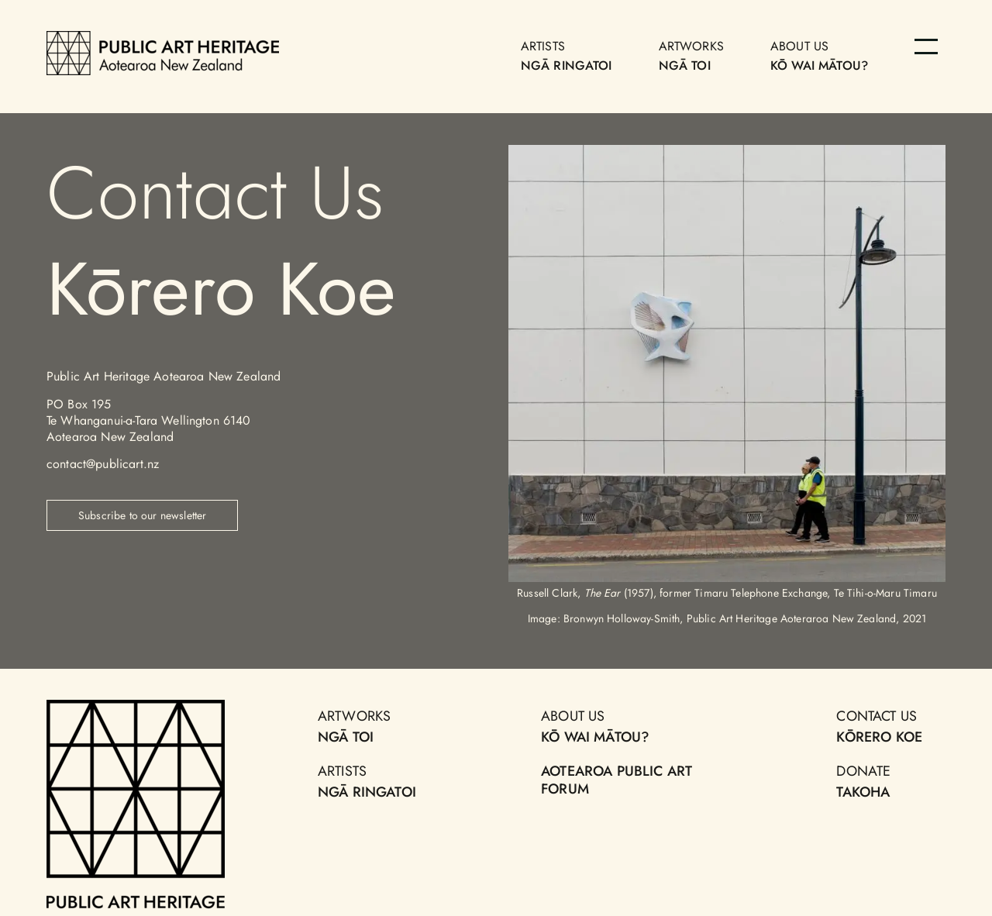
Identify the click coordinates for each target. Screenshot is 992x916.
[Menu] (926, 46)
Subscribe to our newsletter (142, 515)
